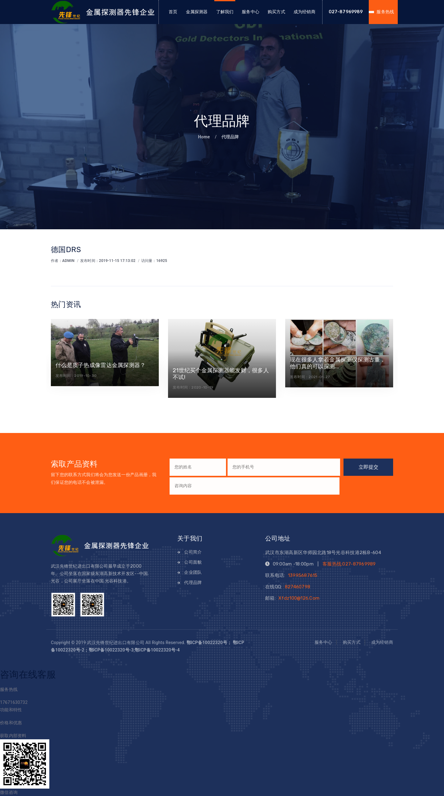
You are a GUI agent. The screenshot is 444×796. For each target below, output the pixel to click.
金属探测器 (197, 11)
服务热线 (385, 11)
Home (204, 136)
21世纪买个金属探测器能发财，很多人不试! (221, 374)
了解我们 (225, 11)
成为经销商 (304, 11)
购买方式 (276, 11)
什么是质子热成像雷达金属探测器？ (101, 365)
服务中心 (250, 11)
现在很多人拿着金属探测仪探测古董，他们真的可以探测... (338, 363)
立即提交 (368, 467)
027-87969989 (346, 11)
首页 (173, 11)
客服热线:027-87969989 (349, 564)
